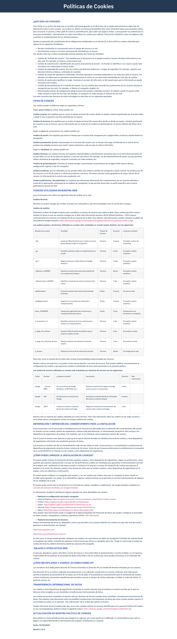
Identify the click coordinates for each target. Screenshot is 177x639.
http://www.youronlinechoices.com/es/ (49, 534)
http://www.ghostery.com (44, 529)
